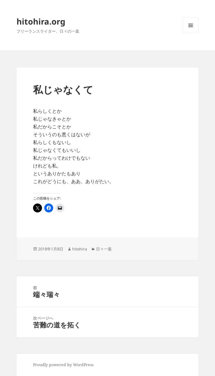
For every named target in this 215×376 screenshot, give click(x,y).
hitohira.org (41, 21)
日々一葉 (104, 249)
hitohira (79, 249)
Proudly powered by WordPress (63, 364)
